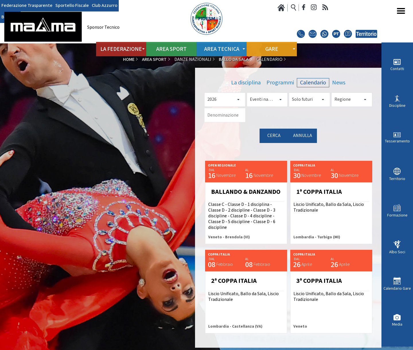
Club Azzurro (104, 5)
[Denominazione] (225, 115)
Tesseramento (397, 141)
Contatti (397, 68)
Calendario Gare (397, 288)
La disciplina (246, 82)
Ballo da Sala (234, 60)
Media (397, 324)
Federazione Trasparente (26, 5)
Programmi (280, 82)
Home (129, 60)
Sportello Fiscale (72, 5)
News (338, 82)
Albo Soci (397, 252)
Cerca (273, 136)
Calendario (313, 82)
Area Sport (171, 48)
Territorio (397, 178)
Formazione (397, 215)
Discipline (397, 105)
